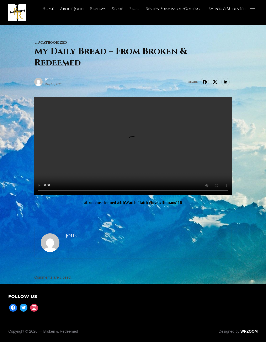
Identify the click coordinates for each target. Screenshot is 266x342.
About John (72, 8)
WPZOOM (249, 331)
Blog (134, 8)
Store (117, 8)
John (49, 79)
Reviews (98, 8)
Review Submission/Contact (173, 8)
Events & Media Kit (227, 8)
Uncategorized (50, 42)
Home (48, 8)
